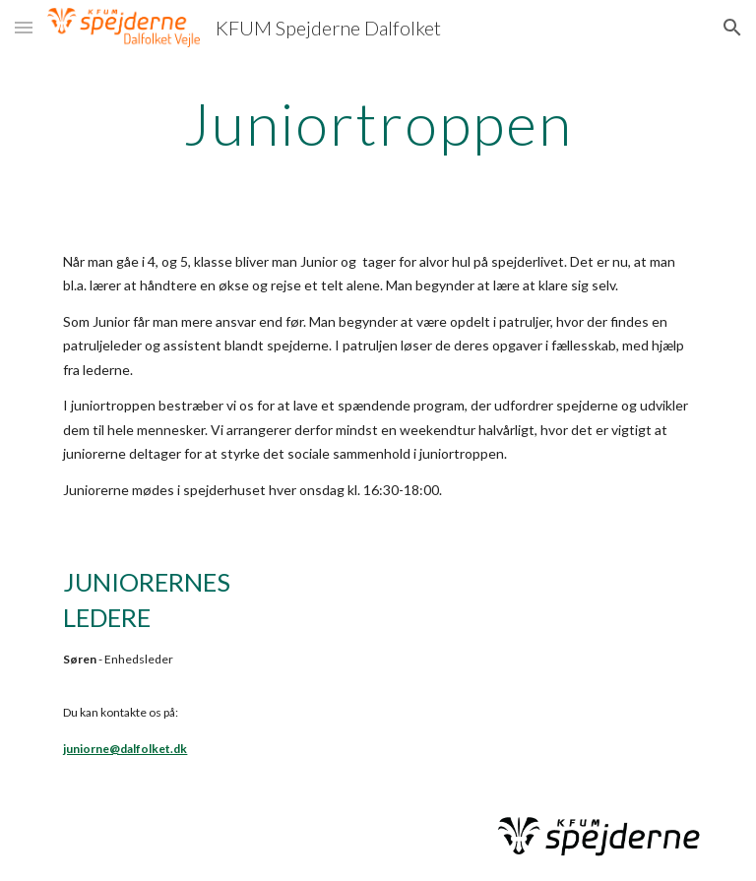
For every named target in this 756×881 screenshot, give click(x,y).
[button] (23, 27)
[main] (377, 123)
